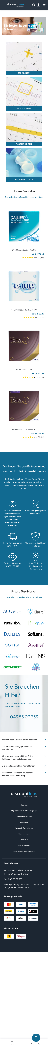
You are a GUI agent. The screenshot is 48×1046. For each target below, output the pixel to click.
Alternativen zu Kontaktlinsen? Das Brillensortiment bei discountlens (24, 757)
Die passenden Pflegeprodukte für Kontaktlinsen (24, 747)
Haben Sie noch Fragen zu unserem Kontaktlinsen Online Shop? (24, 774)
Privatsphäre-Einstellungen (24, 851)
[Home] (12, 1040)
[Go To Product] (24, 225)
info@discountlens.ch (16, 873)
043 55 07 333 (13, 879)
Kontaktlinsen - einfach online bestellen (24, 739)
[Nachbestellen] (36, 1038)
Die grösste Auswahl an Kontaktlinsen (24, 765)
